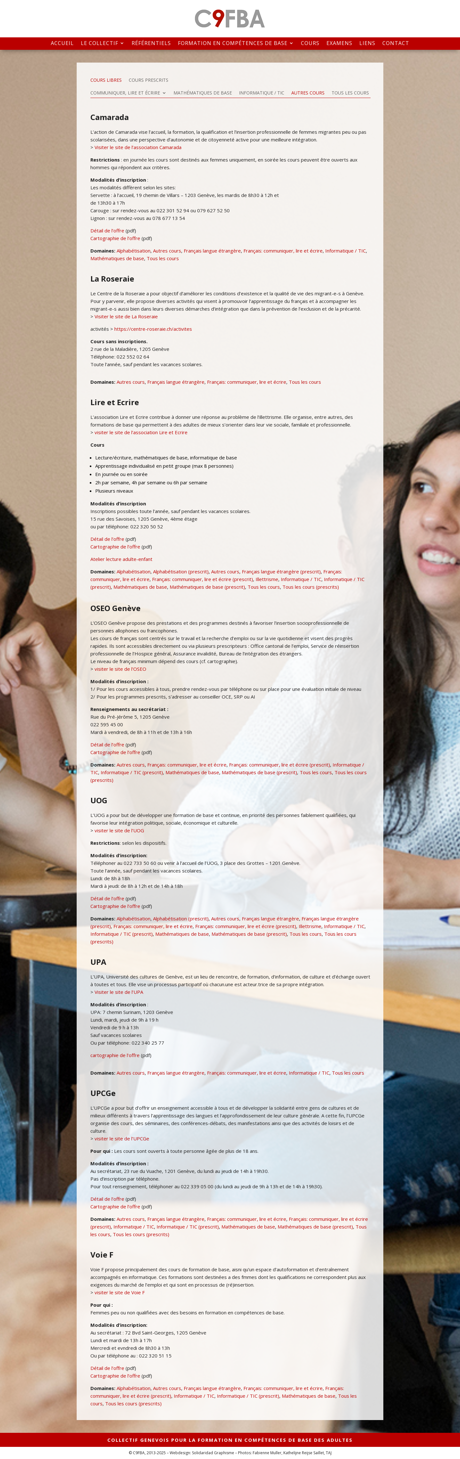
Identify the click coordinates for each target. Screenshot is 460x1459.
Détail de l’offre (107, 230)
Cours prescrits (148, 80)
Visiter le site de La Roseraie (125, 316)
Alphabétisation (133, 250)
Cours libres (106, 80)
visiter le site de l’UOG (119, 830)
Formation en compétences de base (233, 44)
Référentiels (151, 44)
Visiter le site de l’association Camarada (137, 147)
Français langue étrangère (212, 250)
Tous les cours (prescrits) (310, 587)
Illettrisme (267, 579)
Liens (367, 44)
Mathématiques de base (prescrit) (207, 587)
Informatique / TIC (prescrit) (132, 772)
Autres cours (308, 93)
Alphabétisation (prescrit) (181, 571)
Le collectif (99, 44)
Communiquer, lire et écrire (125, 93)
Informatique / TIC (261, 93)
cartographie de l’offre (115, 1055)
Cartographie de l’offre (115, 238)
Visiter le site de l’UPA (118, 992)
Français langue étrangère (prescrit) (281, 571)
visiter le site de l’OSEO (120, 669)
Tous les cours (350, 93)
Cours (310, 44)
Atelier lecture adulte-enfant (121, 559)
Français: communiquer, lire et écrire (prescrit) (202, 579)
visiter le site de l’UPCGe (122, 1138)
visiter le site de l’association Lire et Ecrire (141, 432)
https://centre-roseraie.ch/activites (153, 329)
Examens (339, 44)
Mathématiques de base (202, 93)
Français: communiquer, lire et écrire (283, 250)
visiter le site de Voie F (120, 1292)
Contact (395, 44)
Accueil (62, 44)
